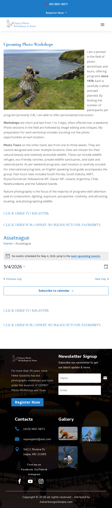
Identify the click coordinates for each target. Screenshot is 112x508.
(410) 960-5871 (34, 429)
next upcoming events (85, 256)
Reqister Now (55, 12)
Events (8, 243)
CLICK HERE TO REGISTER (26, 213)
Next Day (102, 279)
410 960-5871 (58, 4)
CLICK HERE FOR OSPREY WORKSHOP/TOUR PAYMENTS (52, 225)
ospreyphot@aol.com (37, 439)
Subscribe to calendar (54, 291)
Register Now (27, 402)
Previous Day (13, 279)
